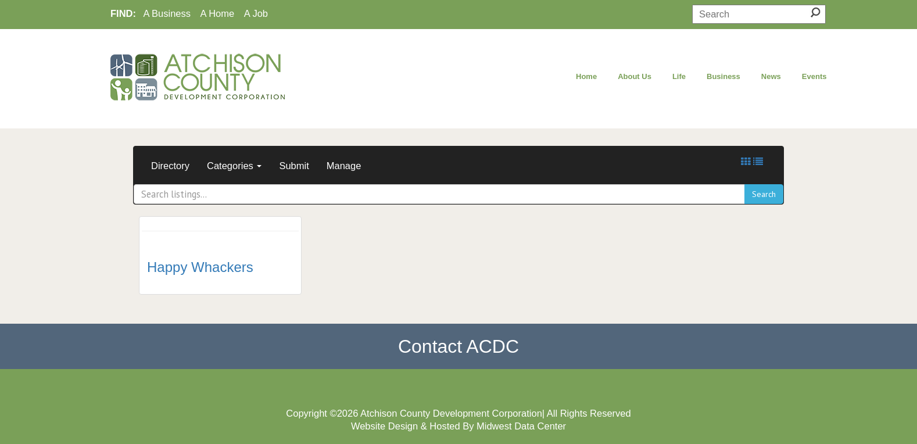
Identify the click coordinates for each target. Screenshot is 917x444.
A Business (167, 13)
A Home (217, 13)
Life (679, 76)
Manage (344, 165)
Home (586, 76)
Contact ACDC (458, 346)
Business (723, 76)
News (771, 76)
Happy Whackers (200, 267)
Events (814, 76)
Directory (170, 165)
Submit (294, 165)
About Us (634, 76)
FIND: (123, 13)
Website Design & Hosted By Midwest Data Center (458, 426)
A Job (256, 13)
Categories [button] (234, 165)
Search (764, 194)
